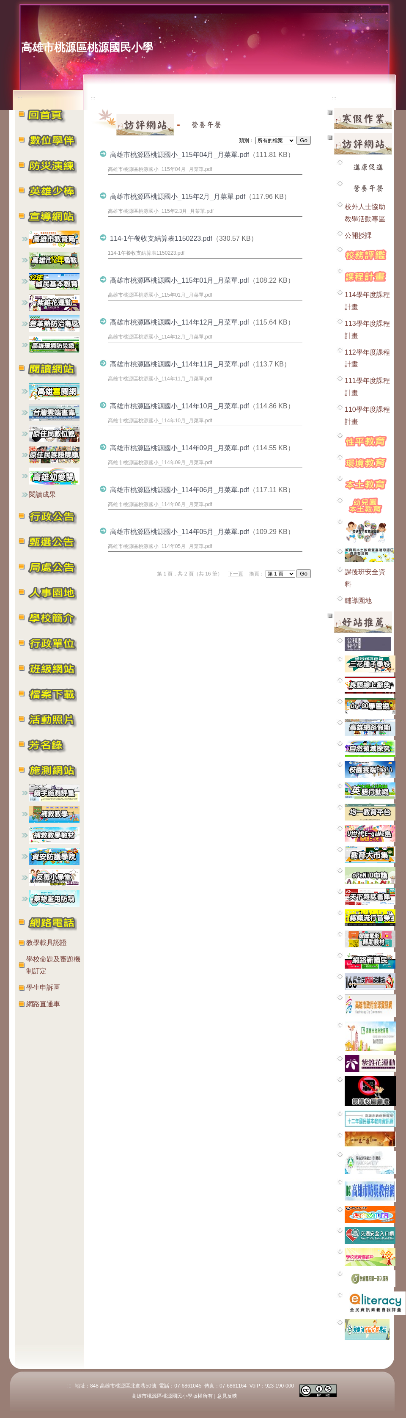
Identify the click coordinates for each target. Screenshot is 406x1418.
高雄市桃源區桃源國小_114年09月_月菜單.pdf (179, 448)
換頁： (256, 574)
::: (347, 22)
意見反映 (227, 1396)
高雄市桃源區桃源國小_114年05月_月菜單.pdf (179, 531)
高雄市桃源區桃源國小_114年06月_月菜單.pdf (179, 489)
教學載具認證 (46, 942)
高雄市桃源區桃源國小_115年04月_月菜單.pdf (179, 154)
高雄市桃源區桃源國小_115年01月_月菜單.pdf (179, 280)
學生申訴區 (43, 987)
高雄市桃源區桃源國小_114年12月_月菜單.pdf (179, 322)
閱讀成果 (42, 494)
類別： (246, 140)
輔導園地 (358, 600)
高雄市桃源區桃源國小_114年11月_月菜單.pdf (179, 364)
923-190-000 (279, 1386)
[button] (51, 139)
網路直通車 (43, 1004)
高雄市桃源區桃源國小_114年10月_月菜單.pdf (179, 406)
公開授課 (358, 235)
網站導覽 (368, 21)
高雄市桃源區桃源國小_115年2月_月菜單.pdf (177, 196)
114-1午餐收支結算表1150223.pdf (161, 238)
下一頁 (235, 574)
